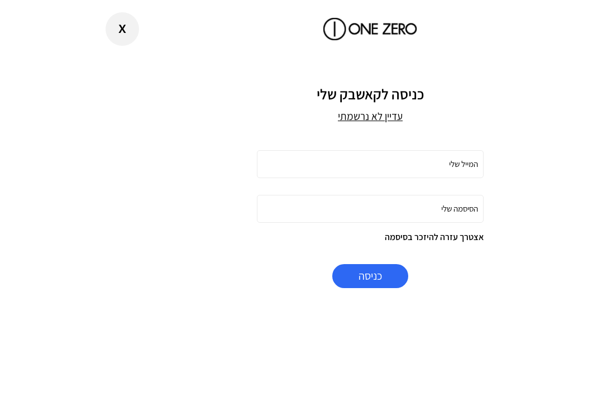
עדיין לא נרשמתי (301, 116)
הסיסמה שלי (390, 208)
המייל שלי (394, 164)
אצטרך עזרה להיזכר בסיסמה (365, 237)
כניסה (301, 276)
